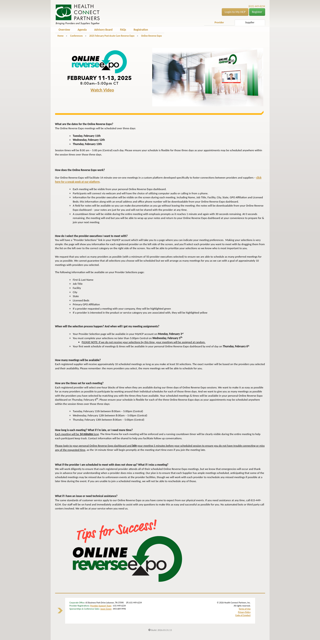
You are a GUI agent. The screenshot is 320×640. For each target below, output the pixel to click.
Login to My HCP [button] (235, 12)
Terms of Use (244, 608)
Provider (219, 22)
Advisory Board (103, 29)
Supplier (249, 22)
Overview (64, 29)
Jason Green (106, 608)
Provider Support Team (100, 605)
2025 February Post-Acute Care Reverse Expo (111, 35)
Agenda (82, 29)
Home (61, 35)
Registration (141, 29)
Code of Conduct (243, 615)
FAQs (123, 29)
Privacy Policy (244, 612)
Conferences (76, 35)
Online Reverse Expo (151, 35)
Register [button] (257, 12)
